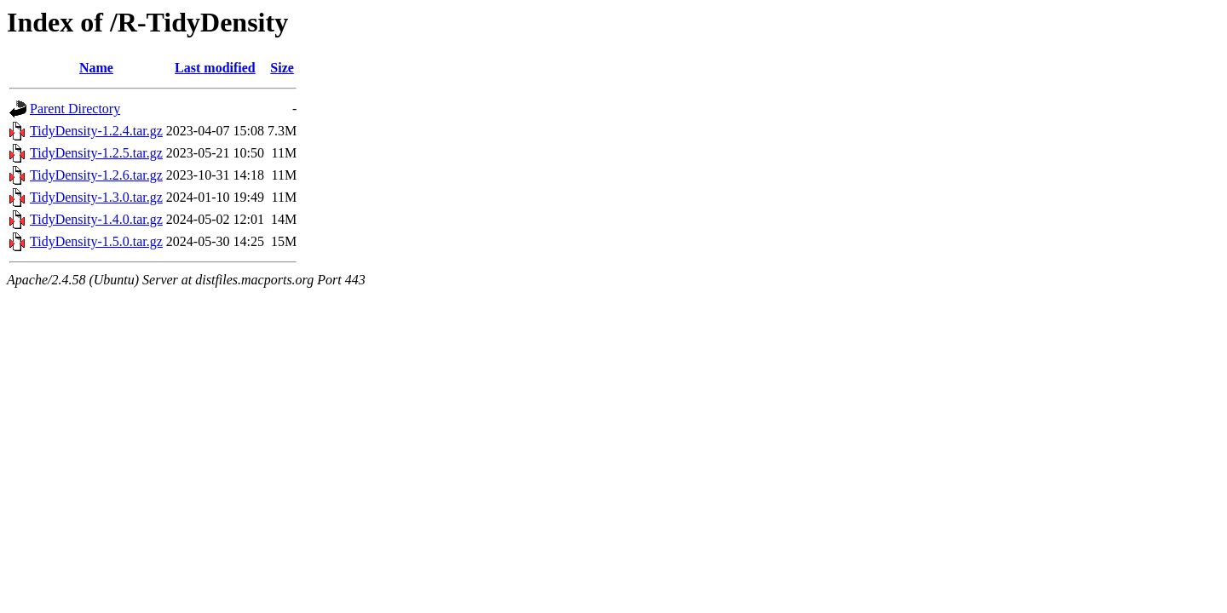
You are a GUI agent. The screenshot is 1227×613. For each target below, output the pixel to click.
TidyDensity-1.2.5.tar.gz (96, 153)
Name (96, 67)
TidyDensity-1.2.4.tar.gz (96, 130)
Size (282, 67)
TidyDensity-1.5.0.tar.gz (96, 241)
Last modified (215, 67)
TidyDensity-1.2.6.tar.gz (96, 175)
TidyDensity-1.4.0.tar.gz (96, 219)
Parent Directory (75, 108)
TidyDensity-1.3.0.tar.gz (96, 197)
